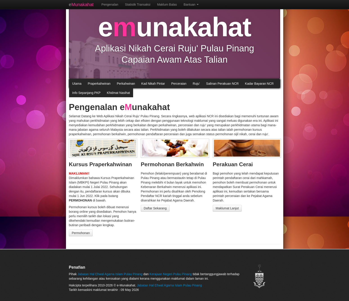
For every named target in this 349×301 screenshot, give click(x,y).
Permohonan (81, 233)
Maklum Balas (167, 4)
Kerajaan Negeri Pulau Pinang (171, 274)
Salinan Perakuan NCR (222, 83)
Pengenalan (109, 4)
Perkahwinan (126, 83)
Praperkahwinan (99, 83)
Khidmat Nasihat (118, 93)
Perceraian (178, 83)
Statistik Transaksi (137, 4)
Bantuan (191, 4)
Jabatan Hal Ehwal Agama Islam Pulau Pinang (110, 274)
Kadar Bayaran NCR (259, 83)
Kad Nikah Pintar (153, 83)
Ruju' (196, 83)
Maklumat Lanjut (227, 208)
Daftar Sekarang (155, 208)
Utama (76, 83)
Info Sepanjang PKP (86, 93)
